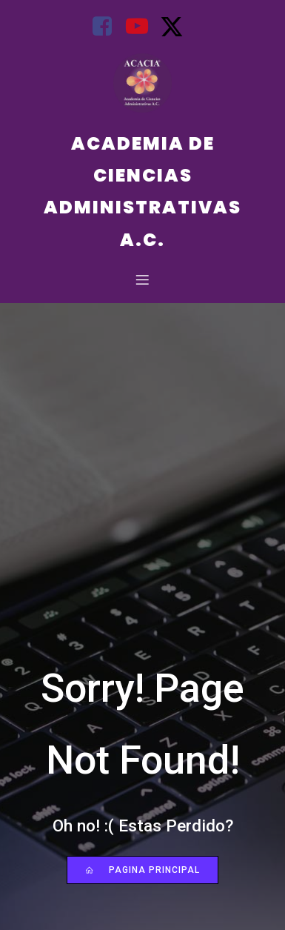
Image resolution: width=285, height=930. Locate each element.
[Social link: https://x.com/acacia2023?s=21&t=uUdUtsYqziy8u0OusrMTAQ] (177, 27)
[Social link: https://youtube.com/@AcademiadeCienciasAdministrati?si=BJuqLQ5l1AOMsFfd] (142, 27)
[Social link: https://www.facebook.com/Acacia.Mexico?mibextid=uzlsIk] (107, 27)
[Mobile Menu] (142, 279)
